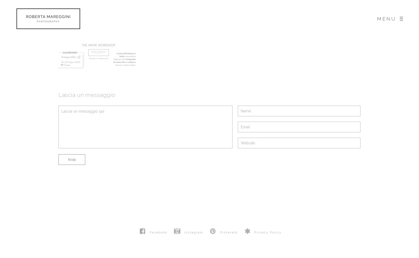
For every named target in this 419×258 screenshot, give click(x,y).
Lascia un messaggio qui (145, 127)
